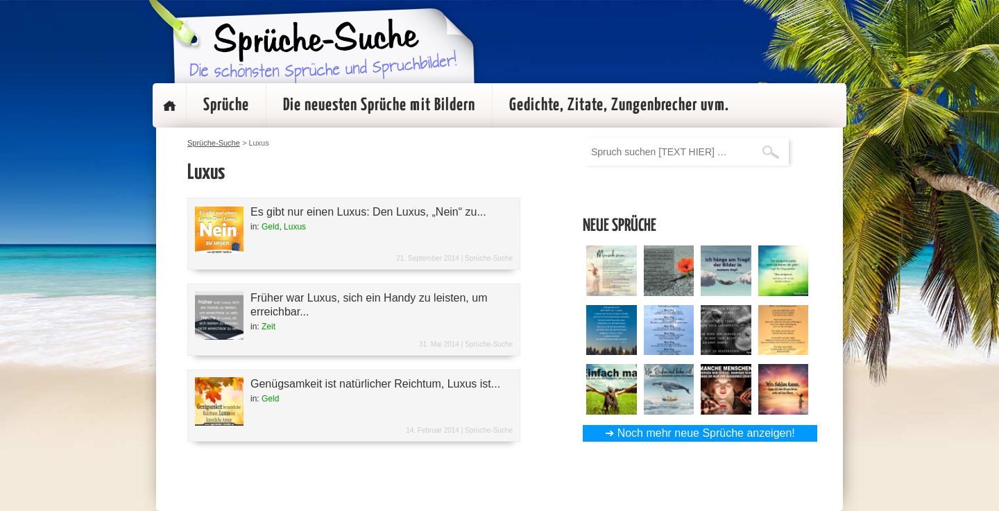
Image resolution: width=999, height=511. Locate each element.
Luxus (295, 227)
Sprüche (226, 105)
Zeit (268, 326)
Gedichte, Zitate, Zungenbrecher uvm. (619, 105)
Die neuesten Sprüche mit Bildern (379, 105)
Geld (270, 227)
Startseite (169, 105)
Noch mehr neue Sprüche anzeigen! (706, 433)
